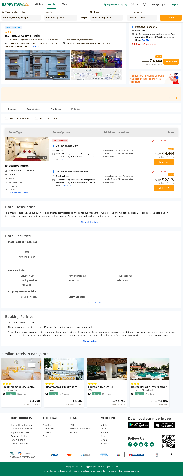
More (36, 46)
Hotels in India (18, 439)
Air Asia (104, 436)
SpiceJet (105, 432)
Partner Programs (19, 443)
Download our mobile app (149, 418)
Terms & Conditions (80, 428)
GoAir (103, 428)
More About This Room (18, 192)
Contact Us (48, 428)
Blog (45, 436)
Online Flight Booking (21, 424)
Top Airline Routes (20, 432)
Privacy (73, 432)
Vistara (104, 439)
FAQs (72, 424)
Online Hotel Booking (21, 428)
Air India (105, 443)
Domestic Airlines (19, 436)
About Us (47, 424)
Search (171, 17)
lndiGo (104, 424)
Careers (47, 432)
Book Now (171, 61)
